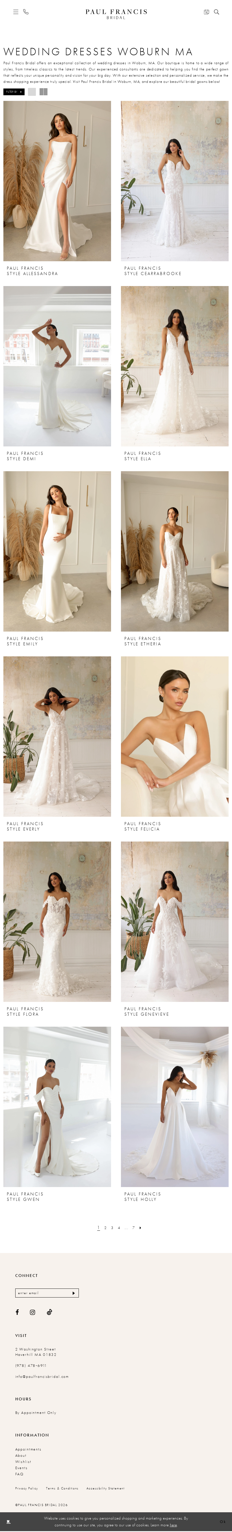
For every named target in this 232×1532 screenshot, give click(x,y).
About (21, 1456)
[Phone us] (26, 12)
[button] (16, 11)
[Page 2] (104, 1227)
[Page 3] (112, 1227)
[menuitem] (16, 11)
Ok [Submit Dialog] (222, 1522)
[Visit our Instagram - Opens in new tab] (33, 1313)
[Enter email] (47, 1293)
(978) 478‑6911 (31, 1366)
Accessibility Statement (105, 1489)
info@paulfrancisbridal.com (42, 1377)
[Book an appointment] (206, 11)
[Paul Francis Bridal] (116, 14)
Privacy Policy (26, 1489)
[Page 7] (135, 1227)
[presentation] (57, 181)
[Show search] (216, 11)
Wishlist (23, 1462)
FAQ (19, 1474)
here (173, 1525)
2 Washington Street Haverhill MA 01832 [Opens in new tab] (36, 1352)
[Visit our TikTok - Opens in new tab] (49, 1313)
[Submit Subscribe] (73, 1293)
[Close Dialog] (8, 1522)
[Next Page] (142, 1227)
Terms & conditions (62, 1489)
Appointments (28, 1450)
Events (21, 1468)
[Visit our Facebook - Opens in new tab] (17, 1313)
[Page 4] (119, 1227)
